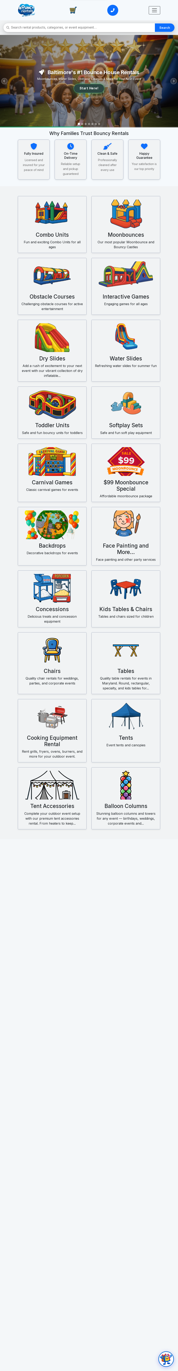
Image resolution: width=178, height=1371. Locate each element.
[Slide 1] (76, 123)
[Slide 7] (101, 123)
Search (165, 27)
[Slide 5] (93, 123)
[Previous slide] (5, 81)
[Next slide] (172, 81)
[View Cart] (73, 10)
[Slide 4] (89, 123)
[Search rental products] (83, 27)
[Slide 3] (85, 123)
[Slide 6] (97, 123)
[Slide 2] (81, 123)
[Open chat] (165, 1358)
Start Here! (89, 88)
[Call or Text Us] (112, 10)
